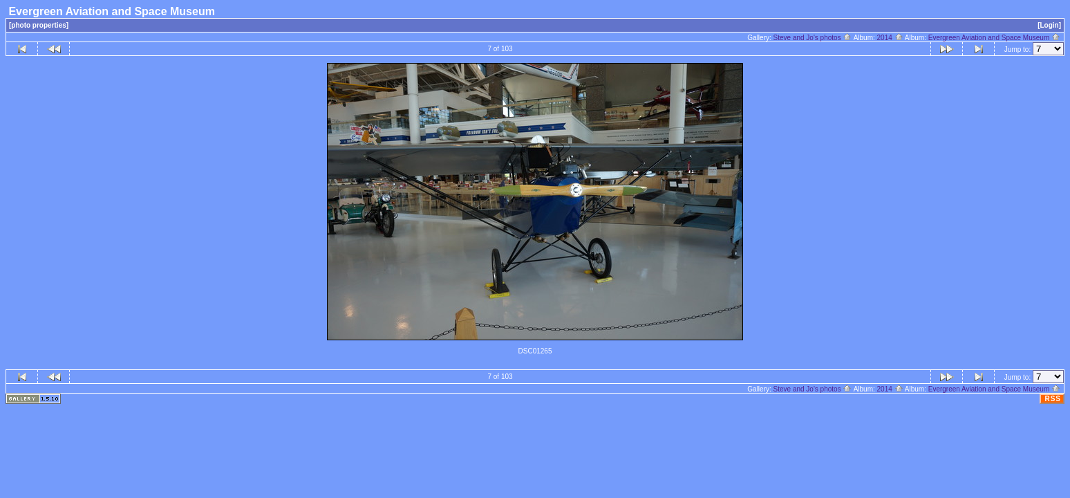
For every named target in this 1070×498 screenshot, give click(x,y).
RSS (1052, 399)
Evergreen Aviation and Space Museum (994, 38)
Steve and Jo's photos (812, 38)
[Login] (1049, 25)
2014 (890, 38)
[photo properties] (38, 25)
